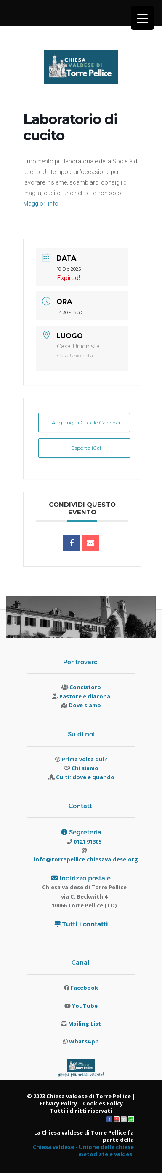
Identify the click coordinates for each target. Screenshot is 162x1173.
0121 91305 (86, 841)
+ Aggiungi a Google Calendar (84, 422)
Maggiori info (40, 203)
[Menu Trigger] (142, 18)
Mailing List (84, 1023)
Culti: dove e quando (85, 777)
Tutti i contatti (85, 924)
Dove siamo (85, 705)
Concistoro (85, 687)
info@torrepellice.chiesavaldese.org (86, 859)
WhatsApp (84, 1041)
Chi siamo (85, 768)
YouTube (85, 1006)
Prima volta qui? (84, 759)
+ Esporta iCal (84, 448)
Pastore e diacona (84, 696)
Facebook (84, 987)
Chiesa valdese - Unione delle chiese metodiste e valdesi (83, 1150)
